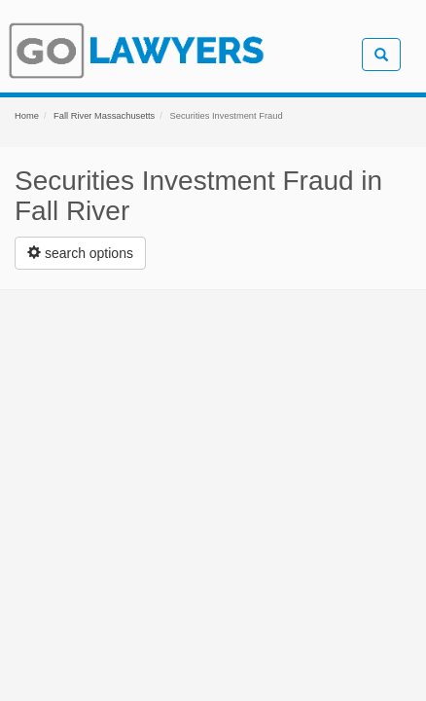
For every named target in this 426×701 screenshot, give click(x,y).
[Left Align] (80, 253)
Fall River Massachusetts (104, 116)
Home (27, 116)
